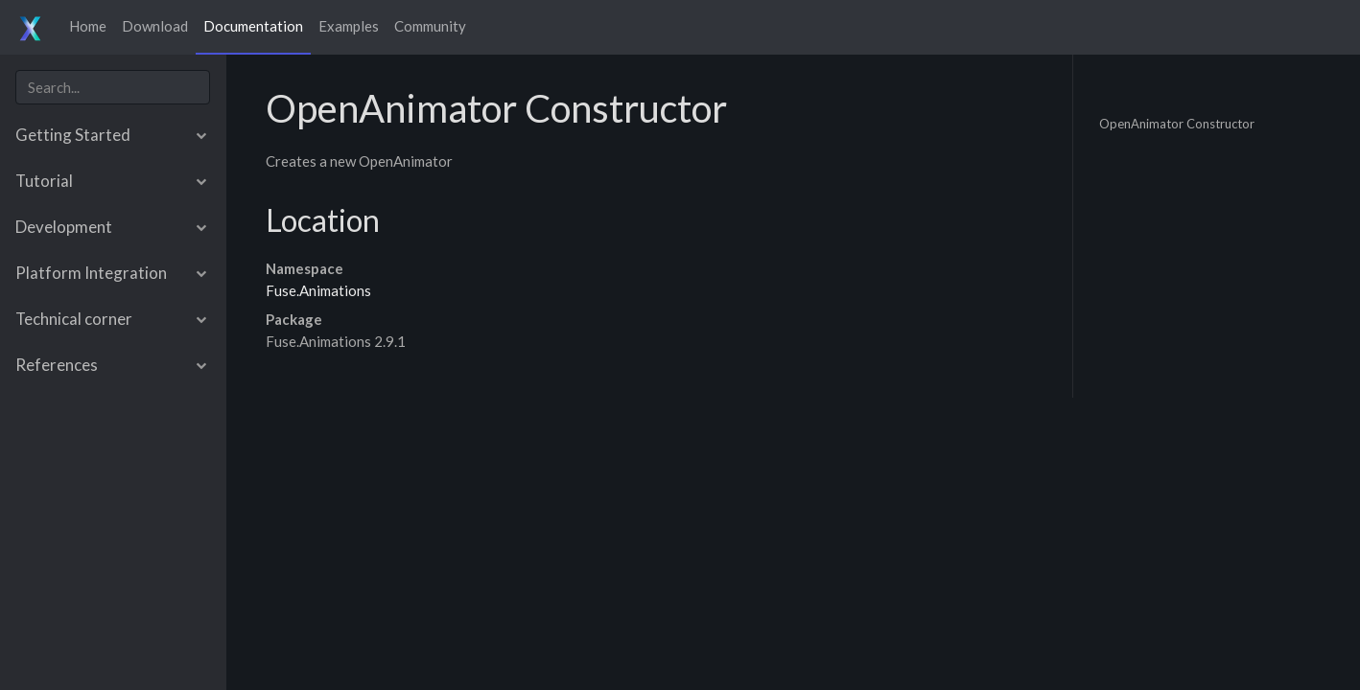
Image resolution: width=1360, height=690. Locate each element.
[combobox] (112, 87)
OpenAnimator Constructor (1176, 122)
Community (430, 25)
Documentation (253, 25)
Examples (348, 25)
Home (87, 25)
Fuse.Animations (318, 290)
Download (155, 25)
